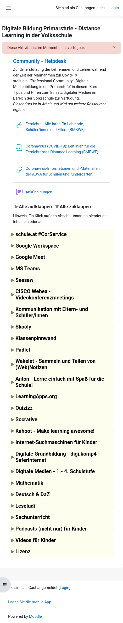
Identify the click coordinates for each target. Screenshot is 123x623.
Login (114, 8)
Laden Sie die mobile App (29, 602)
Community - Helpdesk (39, 61)
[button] (33, 206)
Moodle (35, 616)
